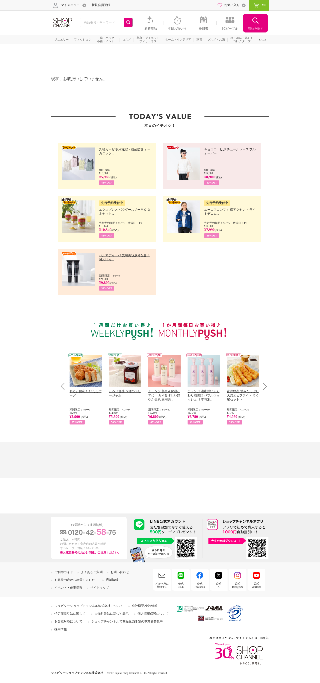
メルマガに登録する (162, 585)
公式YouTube (256, 585)
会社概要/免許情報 (145, 606)
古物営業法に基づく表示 (111, 613)
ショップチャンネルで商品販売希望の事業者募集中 (127, 621)
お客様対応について (68, 621)
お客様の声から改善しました (74, 580)
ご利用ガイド (63, 572)
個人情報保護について (153, 613)
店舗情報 (112, 580)
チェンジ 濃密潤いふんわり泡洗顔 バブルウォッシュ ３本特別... (204, 395)
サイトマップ (99, 587)
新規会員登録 (101, 5)
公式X (218, 585)
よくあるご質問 (92, 572)
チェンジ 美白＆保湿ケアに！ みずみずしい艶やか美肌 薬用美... (164, 395)
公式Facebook (199, 585)
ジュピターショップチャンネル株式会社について (88, 606)
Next (263, 386)
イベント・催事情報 (68, 587)
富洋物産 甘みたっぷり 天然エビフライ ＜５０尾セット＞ (243, 395)
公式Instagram (237, 585)
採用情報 (60, 629)
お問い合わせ (119, 572)
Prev (64, 386)
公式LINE (181, 585)
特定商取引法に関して (70, 613)
